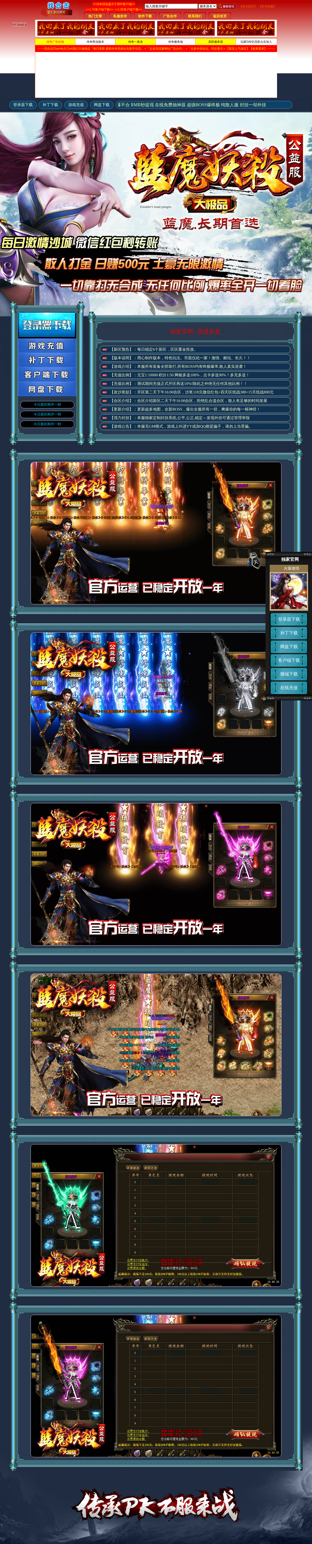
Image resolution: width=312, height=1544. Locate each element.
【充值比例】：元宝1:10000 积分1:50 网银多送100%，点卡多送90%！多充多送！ (180, 375)
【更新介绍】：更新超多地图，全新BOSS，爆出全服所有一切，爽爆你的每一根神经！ (185, 409)
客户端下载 (289, 660)
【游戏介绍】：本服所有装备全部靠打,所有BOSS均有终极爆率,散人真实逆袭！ (178, 366)
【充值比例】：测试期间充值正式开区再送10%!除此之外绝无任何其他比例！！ (178, 383)
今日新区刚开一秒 (47, 404)
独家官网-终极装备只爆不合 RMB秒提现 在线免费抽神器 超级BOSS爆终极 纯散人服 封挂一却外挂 (174, 104)
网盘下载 (102, 105)
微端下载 (289, 674)
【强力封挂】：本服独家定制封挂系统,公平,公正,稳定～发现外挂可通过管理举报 (180, 418)
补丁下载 (50, 105)
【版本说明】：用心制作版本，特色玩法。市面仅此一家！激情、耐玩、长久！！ (180, 358)
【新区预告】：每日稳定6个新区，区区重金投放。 (154, 349)
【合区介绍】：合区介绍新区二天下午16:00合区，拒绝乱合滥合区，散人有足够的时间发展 (188, 401)
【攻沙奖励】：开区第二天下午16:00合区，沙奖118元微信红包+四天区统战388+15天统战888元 (192, 392)
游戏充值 (76, 105)
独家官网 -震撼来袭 (195, 331)
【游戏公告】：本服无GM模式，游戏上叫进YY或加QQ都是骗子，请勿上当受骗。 (181, 426)
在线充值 (289, 687)
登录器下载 (23, 105)
